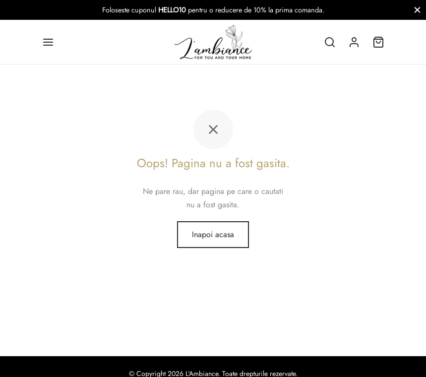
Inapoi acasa (213, 234)
